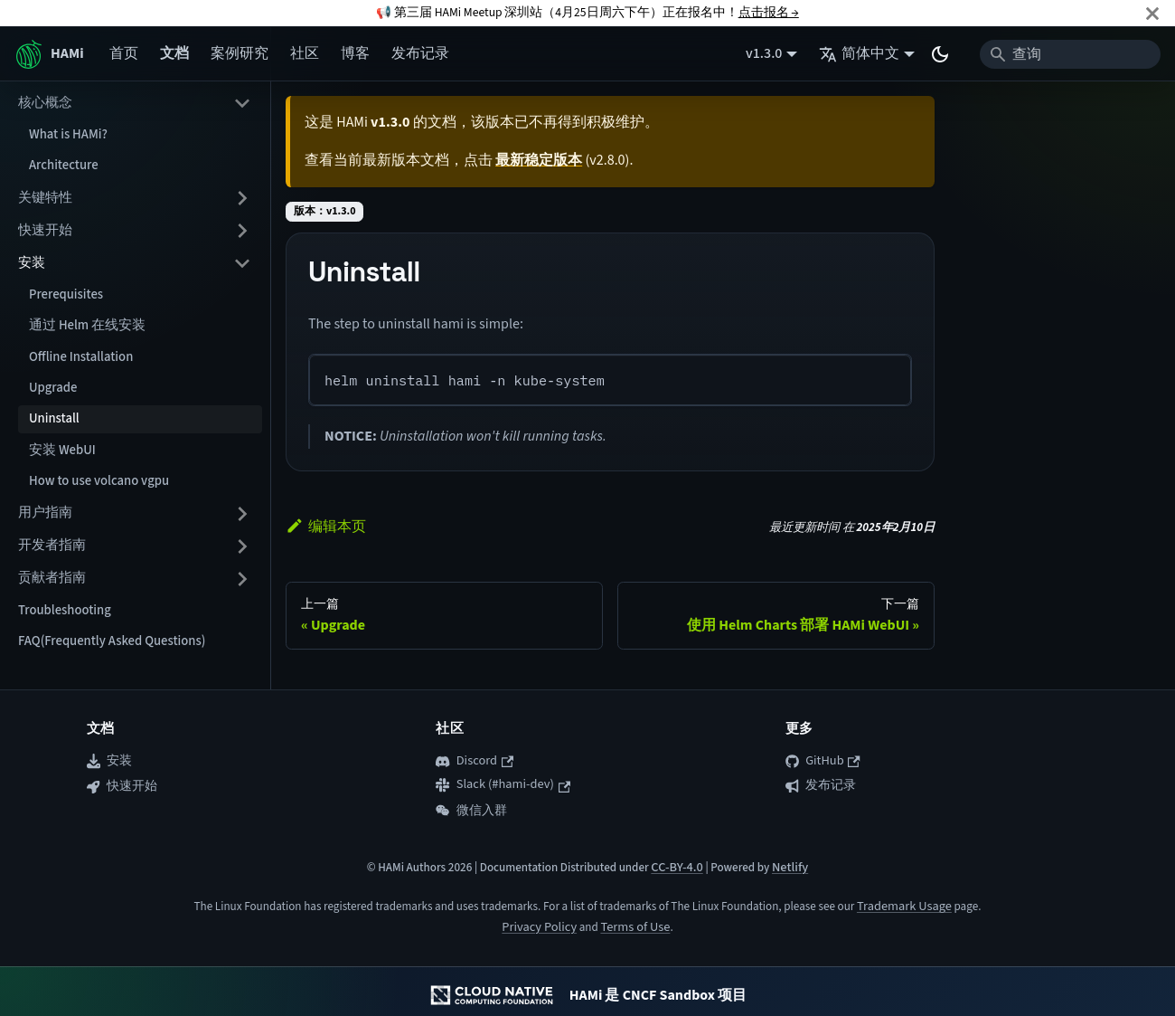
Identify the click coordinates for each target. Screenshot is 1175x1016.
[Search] (1070, 54)
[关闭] (1152, 13)
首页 (123, 53)
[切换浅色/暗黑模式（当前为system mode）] (940, 54)
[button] (134, 103)
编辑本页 (326, 526)
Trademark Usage (904, 906)
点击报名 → (768, 12)
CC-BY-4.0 (676, 867)
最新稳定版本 (538, 160)
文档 (174, 53)
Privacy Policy (539, 926)
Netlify (790, 867)
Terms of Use (635, 926)
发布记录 (420, 53)
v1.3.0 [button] (764, 53)
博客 (355, 53)
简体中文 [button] (859, 53)
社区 (304, 53)
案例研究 (239, 53)
